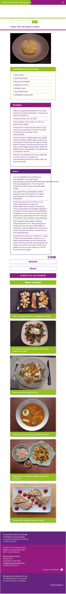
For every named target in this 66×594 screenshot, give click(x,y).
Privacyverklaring (57, 585)
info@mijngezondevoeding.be (14, 563)
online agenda (20, 537)
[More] (54, 257)
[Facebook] (49, 257)
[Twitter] (51, 257)
